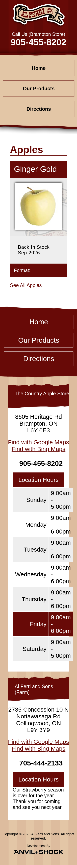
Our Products (39, 88)
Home (39, 68)
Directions (38, 109)
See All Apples (26, 285)
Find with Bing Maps (38, 449)
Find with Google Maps (38, 442)
